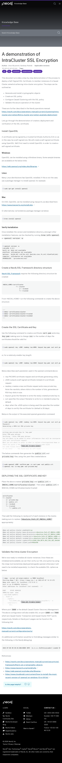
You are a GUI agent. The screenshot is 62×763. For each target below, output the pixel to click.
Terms (5, 744)
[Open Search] (54, 3)
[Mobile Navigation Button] (59, 3)
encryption (38, 71)
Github (28, 719)
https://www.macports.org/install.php (17, 205)
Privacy (11, 744)
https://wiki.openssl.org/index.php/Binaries (19, 166)
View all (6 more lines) (31, 446)
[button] (55, 3)
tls (9, 71)
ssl (4, 71)
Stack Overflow (31, 722)
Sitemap (17, 744)
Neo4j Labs (9, 734)
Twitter (28, 713)
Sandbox (8, 713)
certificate (16, 71)
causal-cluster (27, 71)
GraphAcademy (10, 731)
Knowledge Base (20, 3)
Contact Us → (50, 708)
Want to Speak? (28, 728)
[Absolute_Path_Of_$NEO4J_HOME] (36, 519)
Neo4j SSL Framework (11, 274)
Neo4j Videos (10, 728)
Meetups (29, 716)
